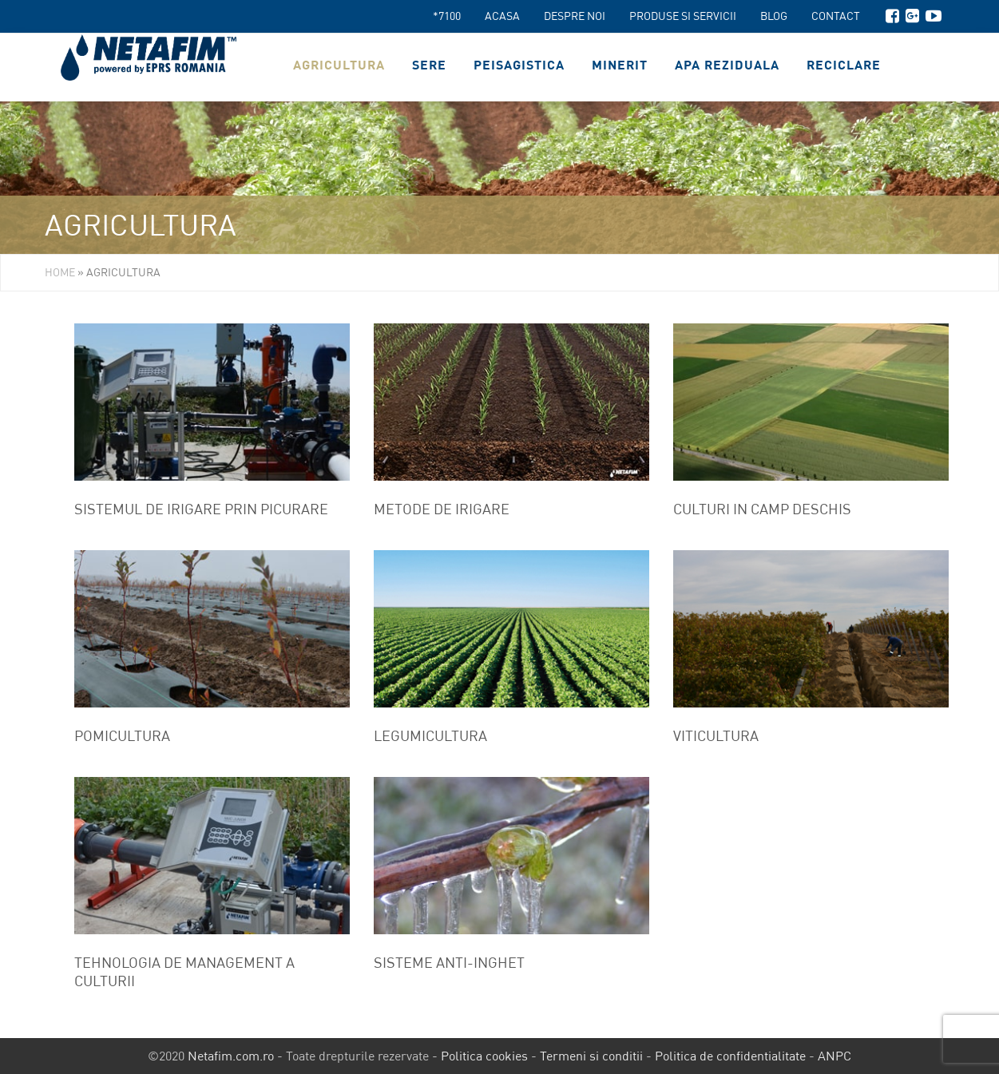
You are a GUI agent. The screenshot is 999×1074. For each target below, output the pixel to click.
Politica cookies (484, 1056)
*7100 (447, 16)
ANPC (834, 1056)
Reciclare (844, 67)
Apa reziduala (727, 67)
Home (60, 272)
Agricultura (339, 67)
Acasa (502, 16)
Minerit (620, 67)
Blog (773, 16)
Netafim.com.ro (231, 1056)
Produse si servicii (682, 16)
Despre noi (574, 16)
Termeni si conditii (591, 1056)
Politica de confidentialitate (730, 1056)
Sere (429, 67)
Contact (835, 16)
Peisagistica (519, 67)
